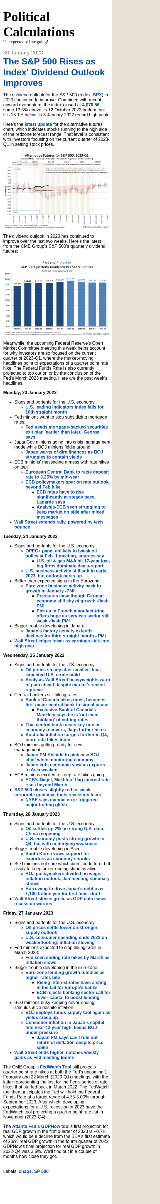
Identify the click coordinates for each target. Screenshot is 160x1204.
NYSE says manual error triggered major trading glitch (62, 802)
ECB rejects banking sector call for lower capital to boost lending (73, 995)
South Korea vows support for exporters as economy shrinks (58, 856)
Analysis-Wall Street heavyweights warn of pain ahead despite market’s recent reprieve (68, 684)
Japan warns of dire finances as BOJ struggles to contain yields (64, 454)
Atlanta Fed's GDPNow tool (41, 1126)
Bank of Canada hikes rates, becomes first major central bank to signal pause (67, 702)
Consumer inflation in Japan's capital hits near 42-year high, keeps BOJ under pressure (65, 1027)
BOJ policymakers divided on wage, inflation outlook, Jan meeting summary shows (68, 878)
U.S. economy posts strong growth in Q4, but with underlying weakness (65, 841)
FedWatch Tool (55, 1067)
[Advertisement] (68, 1186)
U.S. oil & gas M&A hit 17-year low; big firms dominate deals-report (73, 563)
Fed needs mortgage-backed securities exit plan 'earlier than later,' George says (67, 432)
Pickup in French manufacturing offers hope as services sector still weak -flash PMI (73, 616)
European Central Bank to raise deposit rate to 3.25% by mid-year (67, 474)
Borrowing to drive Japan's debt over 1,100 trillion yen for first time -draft (65, 891)
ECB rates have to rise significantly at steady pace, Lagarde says (66, 497)
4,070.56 (90, 104)
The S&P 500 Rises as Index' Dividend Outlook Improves (54, 72)
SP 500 (41, 1171)
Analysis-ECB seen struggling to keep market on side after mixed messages (71, 512)
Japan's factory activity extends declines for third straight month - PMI (66, 633)
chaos (25, 1171)
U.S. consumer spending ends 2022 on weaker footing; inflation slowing (66, 940)
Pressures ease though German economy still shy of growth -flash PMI (73, 601)
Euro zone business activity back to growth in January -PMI (63, 588)
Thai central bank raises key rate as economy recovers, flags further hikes (66, 727)
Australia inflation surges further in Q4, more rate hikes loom (67, 737)
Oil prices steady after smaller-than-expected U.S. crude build (63, 672)
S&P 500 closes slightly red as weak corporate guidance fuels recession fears (57, 792)
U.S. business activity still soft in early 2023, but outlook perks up (66, 573)
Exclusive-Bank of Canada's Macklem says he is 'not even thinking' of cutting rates (68, 714)
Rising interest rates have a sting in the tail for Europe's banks (72, 985)
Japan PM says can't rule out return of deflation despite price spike (70, 1042)
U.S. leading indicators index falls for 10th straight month (65, 409)
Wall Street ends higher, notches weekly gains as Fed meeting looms (56, 1055)
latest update (38, 124)
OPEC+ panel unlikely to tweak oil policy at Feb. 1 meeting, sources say (65, 553)
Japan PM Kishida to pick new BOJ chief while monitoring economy (63, 757)
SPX (97, 94)
